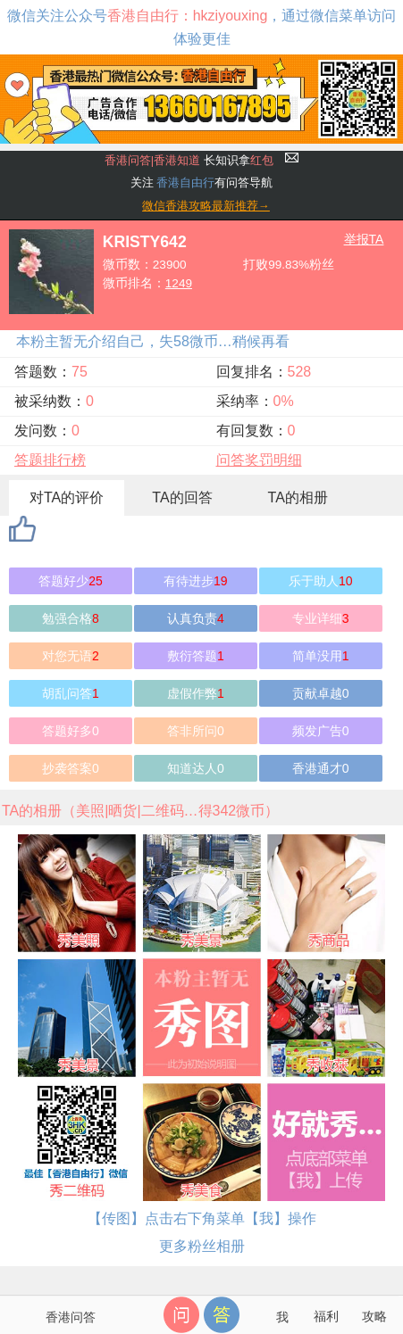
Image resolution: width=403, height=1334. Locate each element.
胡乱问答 (70, 693)
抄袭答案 (70, 768)
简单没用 (320, 656)
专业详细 (320, 618)
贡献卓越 (320, 693)
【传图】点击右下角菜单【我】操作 (202, 1218)
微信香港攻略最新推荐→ (206, 205)
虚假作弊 (195, 693)
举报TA (364, 239)
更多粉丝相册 (202, 1246)
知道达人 (195, 768)
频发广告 (320, 731)
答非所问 (195, 731)
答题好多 (70, 731)
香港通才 (320, 768)
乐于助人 (321, 581)
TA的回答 (182, 497)
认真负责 (195, 618)
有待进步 (196, 581)
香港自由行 (185, 182)
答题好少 (70, 581)
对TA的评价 (66, 497)
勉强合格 (70, 618)
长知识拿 (189, 160)
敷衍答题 (195, 656)
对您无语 (70, 656)
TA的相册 (298, 497)
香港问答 (71, 1317)
